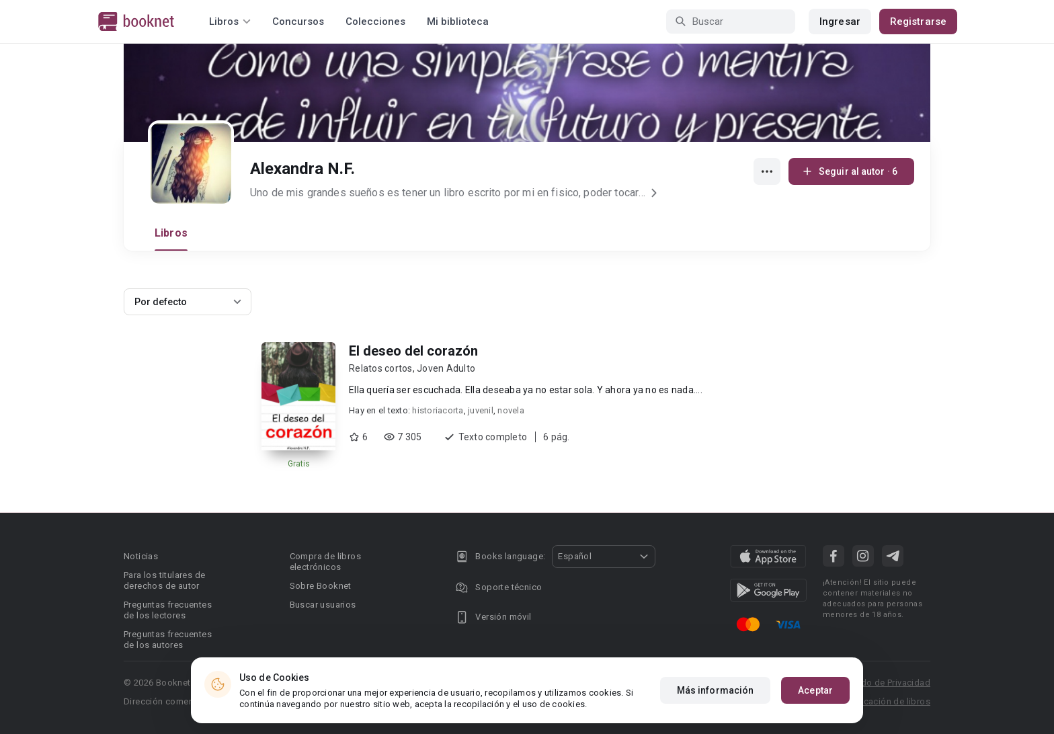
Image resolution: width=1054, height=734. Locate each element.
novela (510, 410)
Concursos (298, 21)
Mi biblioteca (458, 21)
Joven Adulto (446, 368)
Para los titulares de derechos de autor (164, 580)
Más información (715, 690)
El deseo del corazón (413, 351)
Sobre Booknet (321, 586)
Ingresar (839, 21)
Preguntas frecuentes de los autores (168, 639)
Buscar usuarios (323, 605)
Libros (171, 233)
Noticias (141, 556)
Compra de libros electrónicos (325, 561)
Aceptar (815, 690)
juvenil (480, 410)
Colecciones (375, 21)
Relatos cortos (381, 368)
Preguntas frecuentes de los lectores (168, 610)
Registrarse (918, 21)
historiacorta (437, 410)
